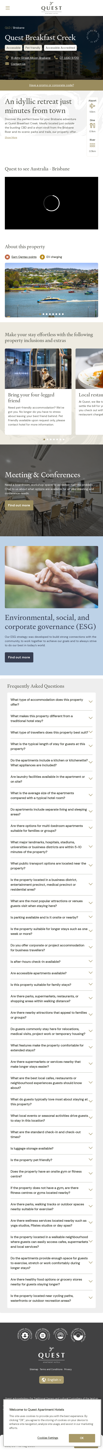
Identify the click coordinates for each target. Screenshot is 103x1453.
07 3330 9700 (69, 58)
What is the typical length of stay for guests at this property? (48, 746)
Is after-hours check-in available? (35, 962)
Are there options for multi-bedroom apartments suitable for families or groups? (47, 828)
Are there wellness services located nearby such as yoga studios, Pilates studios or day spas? (48, 1223)
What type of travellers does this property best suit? (49, 732)
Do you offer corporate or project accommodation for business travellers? (47, 947)
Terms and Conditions (51, 1369)
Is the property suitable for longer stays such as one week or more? (49, 931)
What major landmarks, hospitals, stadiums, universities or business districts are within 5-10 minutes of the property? (46, 847)
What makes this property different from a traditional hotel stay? (42, 718)
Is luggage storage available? (32, 1148)
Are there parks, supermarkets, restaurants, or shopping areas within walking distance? (44, 998)
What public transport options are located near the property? (48, 865)
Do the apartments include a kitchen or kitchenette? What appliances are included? (49, 762)
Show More (11, 137)
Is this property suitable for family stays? (41, 985)
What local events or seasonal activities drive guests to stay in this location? (49, 1118)
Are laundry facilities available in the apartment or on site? (48, 779)
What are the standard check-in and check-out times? (46, 1134)
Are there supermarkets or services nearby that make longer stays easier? (46, 1064)
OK (82, 1438)
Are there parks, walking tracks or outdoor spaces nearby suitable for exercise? (47, 1206)
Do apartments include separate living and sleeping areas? (49, 811)
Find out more (19, 505)
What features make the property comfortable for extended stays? (47, 1047)
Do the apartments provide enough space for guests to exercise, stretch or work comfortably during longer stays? (49, 1263)
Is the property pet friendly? (31, 1160)
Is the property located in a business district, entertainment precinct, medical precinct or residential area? (44, 885)
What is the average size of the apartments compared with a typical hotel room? (42, 795)
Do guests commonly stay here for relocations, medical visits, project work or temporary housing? (48, 1031)
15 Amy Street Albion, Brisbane (30, 58)
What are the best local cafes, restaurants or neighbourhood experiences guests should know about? (46, 1083)
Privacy (68, 1369)
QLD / (8, 28)
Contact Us (18, 64)
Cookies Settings (47, 1438)
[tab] (40, 314)
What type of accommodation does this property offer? (47, 702)
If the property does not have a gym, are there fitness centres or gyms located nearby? (44, 1190)
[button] (51, 1380)
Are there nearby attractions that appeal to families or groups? (49, 1015)
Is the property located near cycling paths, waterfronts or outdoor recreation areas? (42, 1298)
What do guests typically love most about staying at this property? (49, 1101)
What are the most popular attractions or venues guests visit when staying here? (47, 903)
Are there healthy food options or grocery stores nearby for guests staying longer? (46, 1281)
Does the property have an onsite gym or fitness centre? (46, 1173)
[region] (52, 1423)
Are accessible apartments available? (38, 973)
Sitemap (34, 1369)
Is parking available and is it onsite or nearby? (44, 917)
